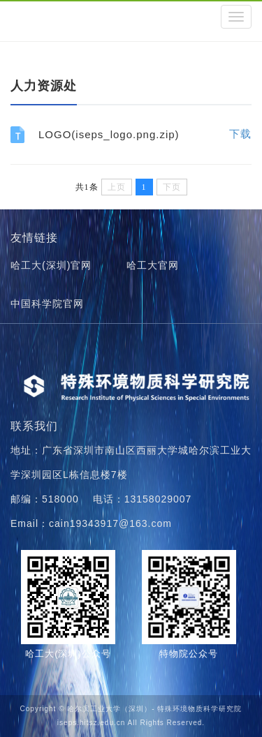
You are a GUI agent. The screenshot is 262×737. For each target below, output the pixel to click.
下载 (240, 134)
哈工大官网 (152, 265)
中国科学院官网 (47, 303)
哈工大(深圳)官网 (51, 265)
